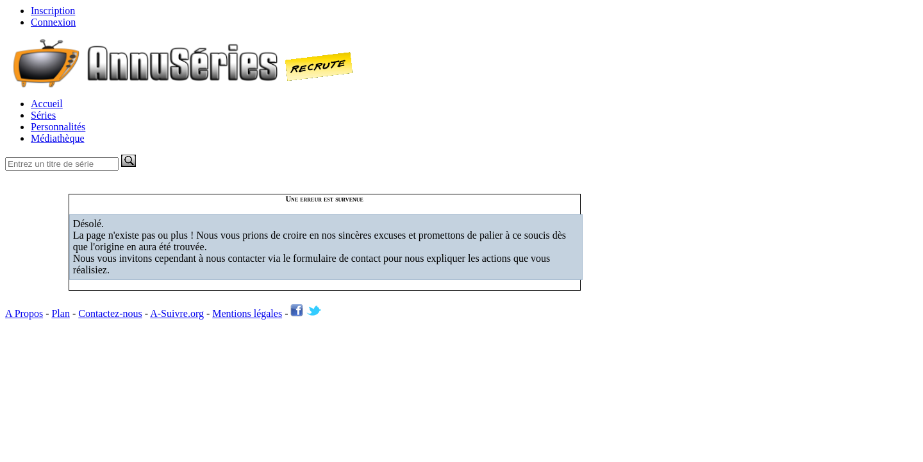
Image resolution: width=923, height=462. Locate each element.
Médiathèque (58, 138)
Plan (60, 313)
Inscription (53, 10)
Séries (43, 115)
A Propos (24, 313)
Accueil (47, 103)
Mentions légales (247, 313)
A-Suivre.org (177, 313)
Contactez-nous (110, 313)
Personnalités (58, 126)
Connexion (53, 22)
